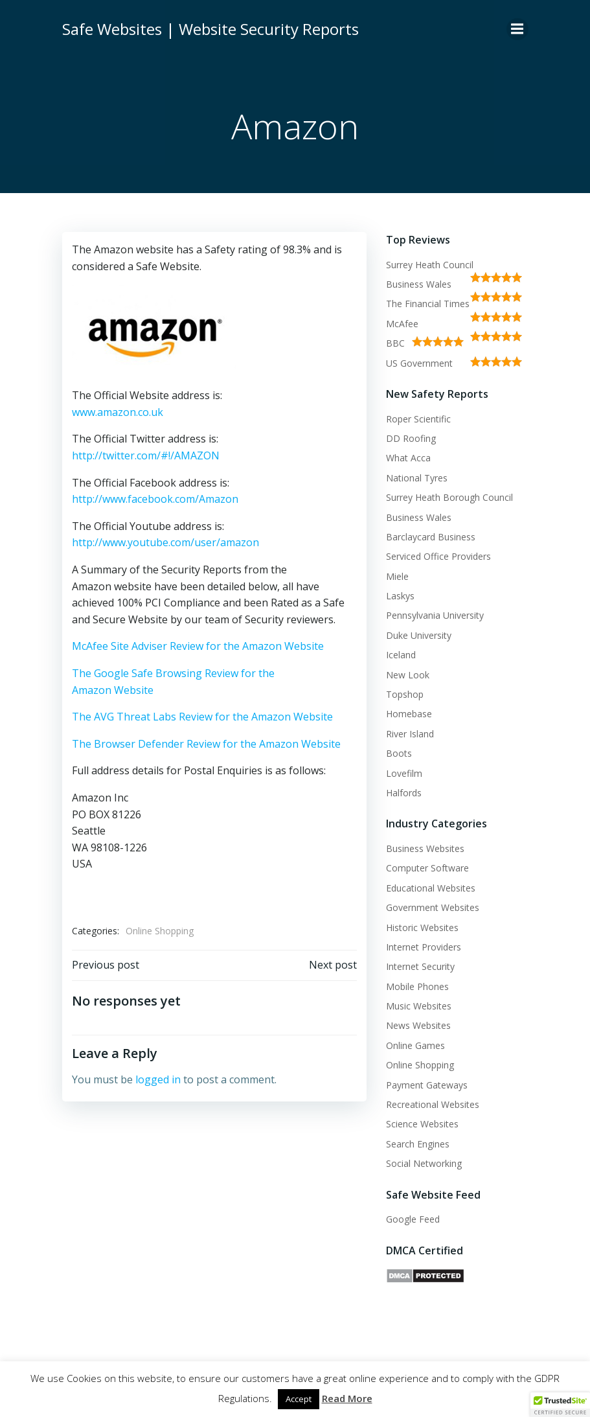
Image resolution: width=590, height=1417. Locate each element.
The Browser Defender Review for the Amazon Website (206, 744)
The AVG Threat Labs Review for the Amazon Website (202, 716)
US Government (419, 363)
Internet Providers (423, 947)
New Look (407, 675)
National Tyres (417, 478)
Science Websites (422, 1124)
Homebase (409, 714)
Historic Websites (422, 927)
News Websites (418, 1025)
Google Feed (413, 1219)
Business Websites (425, 848)
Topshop (405, 694)
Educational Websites (430, 888)
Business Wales (418, 284)
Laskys (400, 596)
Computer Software (427, 868)
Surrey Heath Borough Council (449, 497)
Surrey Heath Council (429, 265)
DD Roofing (411, 438)
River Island (410, 734)
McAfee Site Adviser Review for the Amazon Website (198, 646)
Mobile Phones (417, 986)
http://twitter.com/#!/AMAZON (146, 455)
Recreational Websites (432, 1104)
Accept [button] (299, 1399)
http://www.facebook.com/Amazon (155, 499)
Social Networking (424, 1163)
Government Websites (432, 907)
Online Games (415, 1045)
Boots (399, 753)
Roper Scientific (418, 419)
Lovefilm (404, 773)
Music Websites (418, 1006)
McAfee (402, 323)
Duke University (418, 635)
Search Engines (417, 1144)
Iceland (401, 655)
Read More (347, 1398)
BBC (395, 343)
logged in (158, 1079)
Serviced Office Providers (438, 556)
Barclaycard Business (430, 537)
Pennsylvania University (435, 615)
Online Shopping (160, 931)
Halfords (404, 793)
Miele (397, 576)
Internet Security (420, 966)
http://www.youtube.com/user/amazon (165, 542)
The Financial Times (428, 303)
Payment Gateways (427, 1085)
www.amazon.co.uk (117, 412)
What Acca (408, 458)
